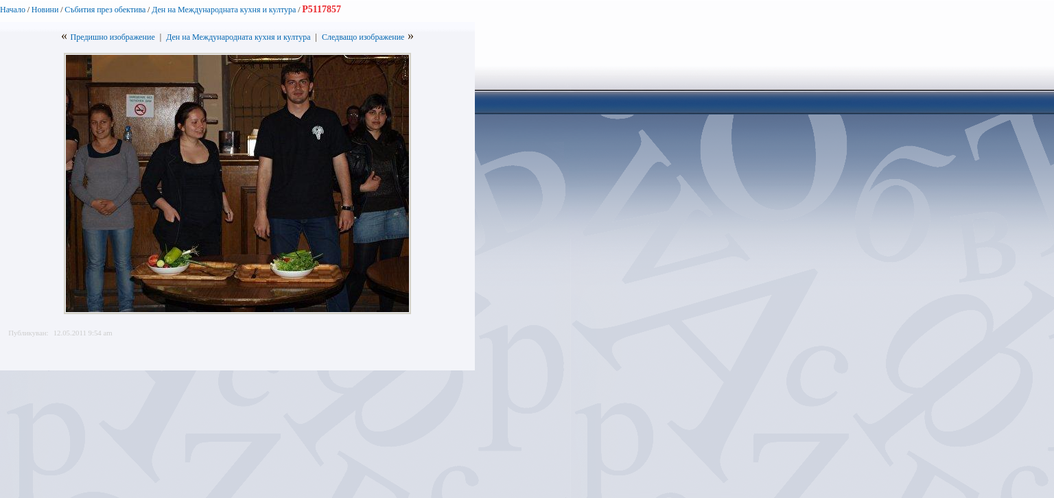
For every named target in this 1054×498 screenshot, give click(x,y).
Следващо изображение (363, 37)
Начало (12, 9)
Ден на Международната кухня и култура (224, 9)
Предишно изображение (113, 37)
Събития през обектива (105, 9)
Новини (45, 9)
